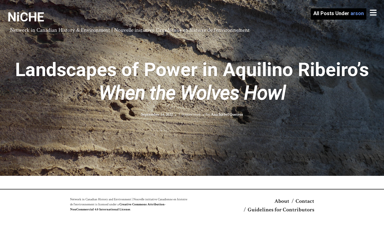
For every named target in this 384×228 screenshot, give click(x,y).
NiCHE (26, 17)
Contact (305, 201)
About (281, 201)
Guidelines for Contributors (281, 209)
